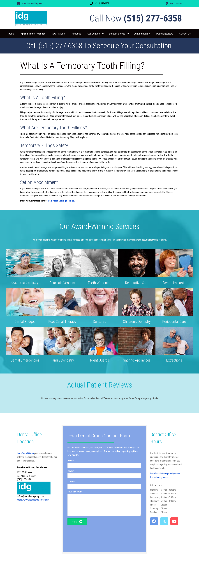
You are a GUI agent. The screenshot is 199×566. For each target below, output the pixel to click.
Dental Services (117, 33)
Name (70, 460)
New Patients (58, 33)
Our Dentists (94, 33)
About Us (76, 33)
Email (70, 471)
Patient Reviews (164, 33)
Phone (70, 481)
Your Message (74, 492)
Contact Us (185, 33)
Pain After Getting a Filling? (61, 200)
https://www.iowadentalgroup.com (33, 499)
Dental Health (141, 33)
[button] (103, 34)
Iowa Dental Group (25, 453)
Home (11, 33)
